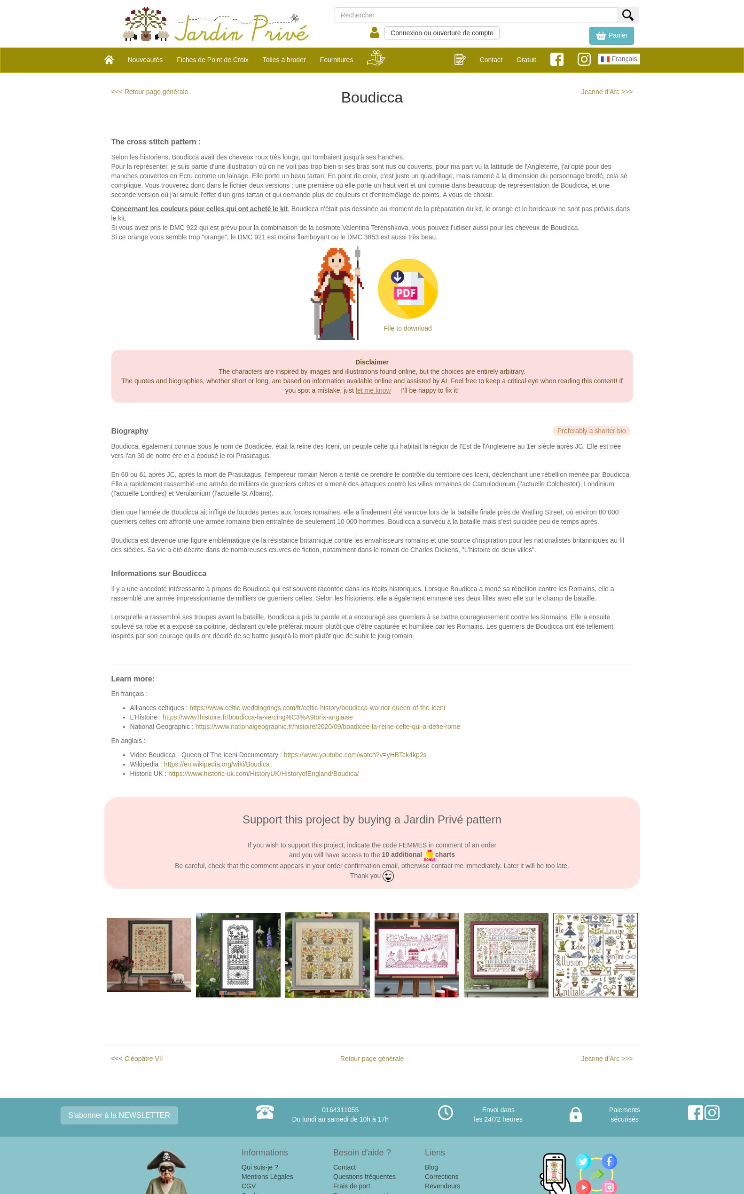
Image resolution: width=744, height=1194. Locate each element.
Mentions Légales (267, 1176)
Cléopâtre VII (144, 1058)
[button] (611, 35)
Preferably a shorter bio (591, 431)
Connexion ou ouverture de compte (442, 33)
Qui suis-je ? (260, 1167)
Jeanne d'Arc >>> (607, 91)
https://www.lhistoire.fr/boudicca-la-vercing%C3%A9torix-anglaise (258, 717)
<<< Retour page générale (149, 91)
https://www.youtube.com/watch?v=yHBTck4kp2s (355, 755)
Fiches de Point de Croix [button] (213, 59)
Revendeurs (443, 1186)
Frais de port (351, 1186)
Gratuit (526, 59)
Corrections (442, 1176)
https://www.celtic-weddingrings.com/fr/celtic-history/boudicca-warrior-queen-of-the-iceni (317, 708)
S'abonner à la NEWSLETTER (119, 1115)
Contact (491, 59)
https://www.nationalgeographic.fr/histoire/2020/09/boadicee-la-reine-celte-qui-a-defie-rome (328, 726)
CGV (249, 1186)
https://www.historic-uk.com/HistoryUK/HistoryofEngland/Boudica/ (263, 773)
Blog (431, 1167)
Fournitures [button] (336, 59)
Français (619, 59)
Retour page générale (372, 1058)
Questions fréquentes (364, 1176)
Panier (611, 35)
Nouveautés (145, 59)
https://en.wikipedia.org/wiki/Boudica (217, 764)
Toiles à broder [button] (284, 59)
